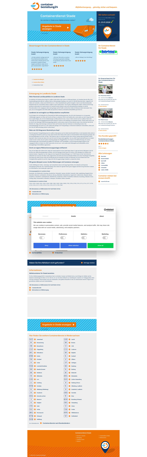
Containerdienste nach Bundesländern (56, 423)
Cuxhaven (73, 349)
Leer (38, 379)
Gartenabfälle (37, 253)
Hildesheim (39, 376)
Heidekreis (39, 372)
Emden (38, 356)
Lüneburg (39, 382)
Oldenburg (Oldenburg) (42, 389)
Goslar (38, 362)
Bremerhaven (40, 346)
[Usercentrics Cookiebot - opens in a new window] (105, 210)
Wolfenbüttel (74, 416)
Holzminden (74, 376)
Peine (72, 396)
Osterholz (73, 392)
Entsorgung (79, 437)
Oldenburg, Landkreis (76, 386)
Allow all (100, 245)
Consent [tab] (45, 216)
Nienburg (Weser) (75, 382)
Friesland (39, 359)
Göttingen (73, 362)
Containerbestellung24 (41, 455)
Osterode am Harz (41, 396)
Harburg (73, 369)
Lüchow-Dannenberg (76, 379)
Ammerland (40, 339)
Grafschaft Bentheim (42, 366)
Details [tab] (73, 216)
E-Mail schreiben (102, 106)
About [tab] (102, 216)
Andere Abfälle (104, 169)
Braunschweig (40, 342)
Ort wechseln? (45, 33)
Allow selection (73, 245)
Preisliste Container (80, 435)
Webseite (78, 441)
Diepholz (73, 352)
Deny (46, 245)
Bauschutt (103, 156)
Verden (73, 409)
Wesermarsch (40, 412)
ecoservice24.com (105, 181)
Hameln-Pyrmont (41, 369)
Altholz (103, 163)
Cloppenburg (40, 349)
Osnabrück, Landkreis (76, 389)
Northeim (39, 386)
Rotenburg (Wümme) (76, 399)
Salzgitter (39, 402)
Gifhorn (73, 359)
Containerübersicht (36, 191)
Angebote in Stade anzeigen (51, 27)
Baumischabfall (105, 158)
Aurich (73, 339)
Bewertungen (103, 148)
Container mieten (80, 439)
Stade (38, 406)
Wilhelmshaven (75, 412)
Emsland (73, 356)
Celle (72, 346)
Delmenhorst (40, 352)
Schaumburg (74, 402)
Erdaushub (59, 253)
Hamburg (73, 366)
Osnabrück (39, 392)
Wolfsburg (39, 419)
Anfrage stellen (89, 263)
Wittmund (39, 416)
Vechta (38, 409)
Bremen (73, 342)
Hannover (39, 399)
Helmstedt (73, 372)
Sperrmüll (103, 161)
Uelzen (73, 406)
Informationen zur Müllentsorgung (40, 194)
